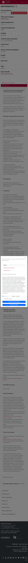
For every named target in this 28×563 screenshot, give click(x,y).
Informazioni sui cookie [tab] (9, 267)
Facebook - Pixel (8, 299)
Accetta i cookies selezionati (14, 301)
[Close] (26, 258)
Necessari (6, 296)
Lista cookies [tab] (7, 270)
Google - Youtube (16, 296)
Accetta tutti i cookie (14, 304)
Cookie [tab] (5, 265)
